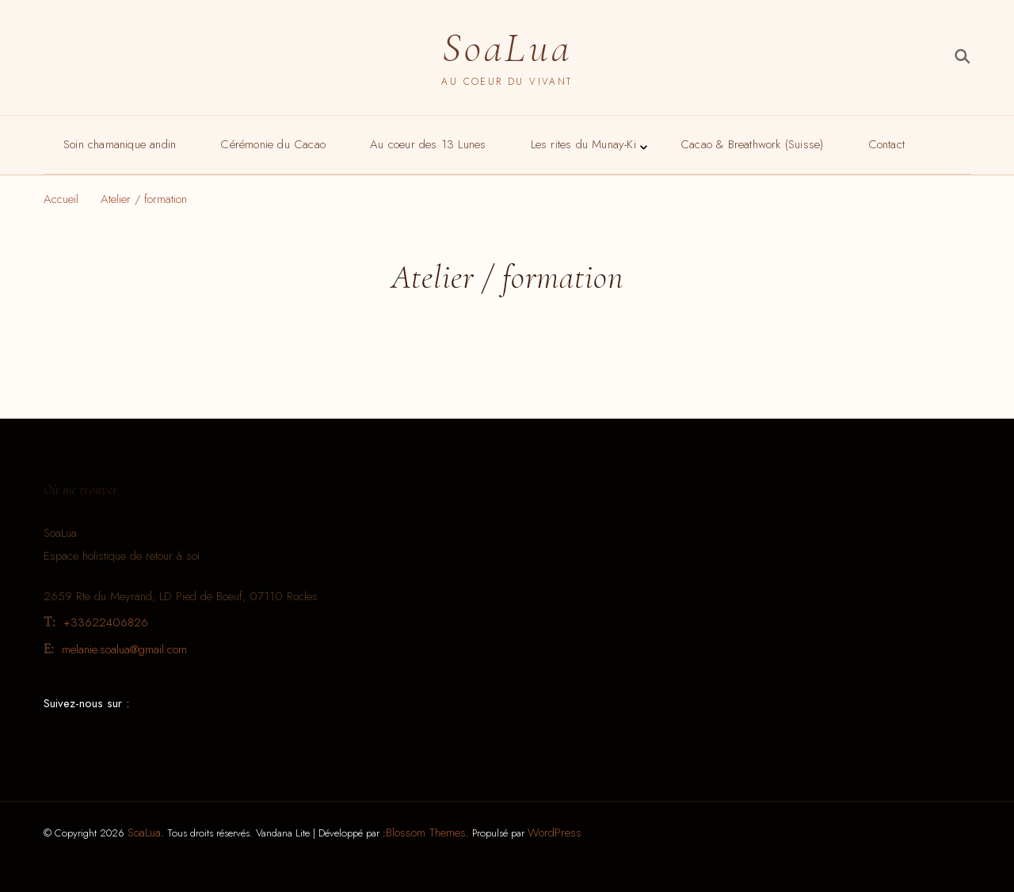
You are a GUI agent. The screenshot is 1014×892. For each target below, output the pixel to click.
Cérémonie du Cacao (273, 144)
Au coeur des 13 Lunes (428, 144)
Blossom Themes (426, 832)
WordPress (554, 832)
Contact (886, 144)
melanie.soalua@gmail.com (124, 649)
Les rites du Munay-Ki (583, 144)
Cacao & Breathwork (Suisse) (751, 144)
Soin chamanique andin (119, 144)
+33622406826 (105, 622)
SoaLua (507, 48)
